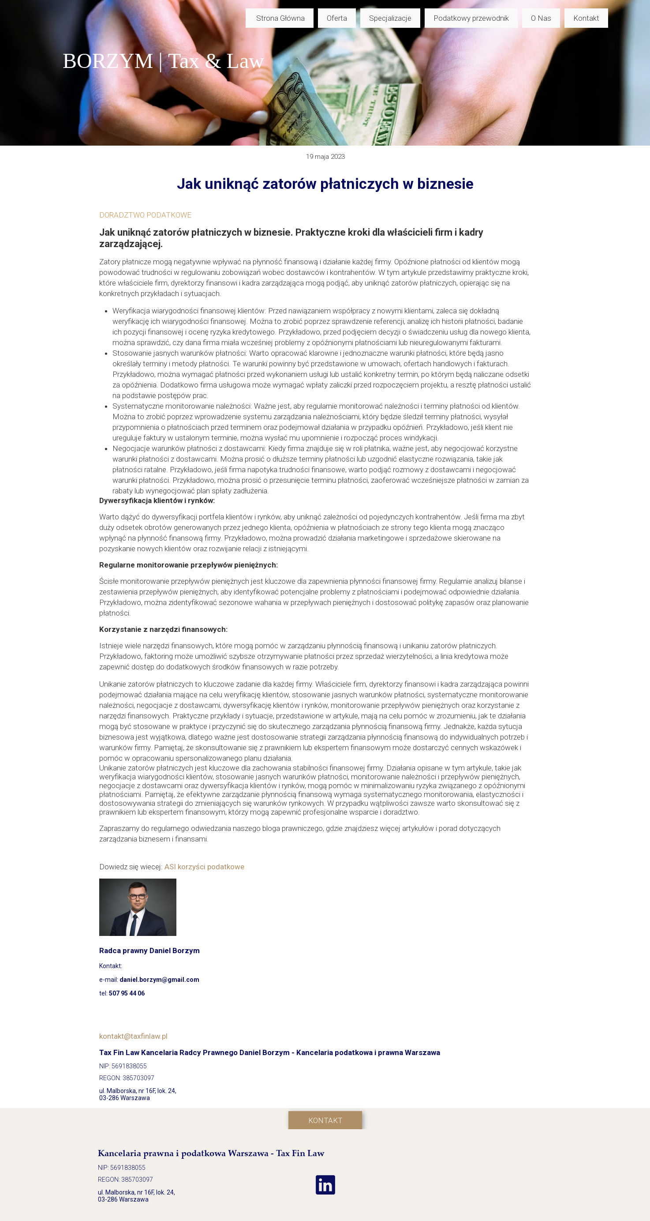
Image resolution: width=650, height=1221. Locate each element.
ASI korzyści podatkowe (204, 866)
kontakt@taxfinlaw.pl (133, 1036)
